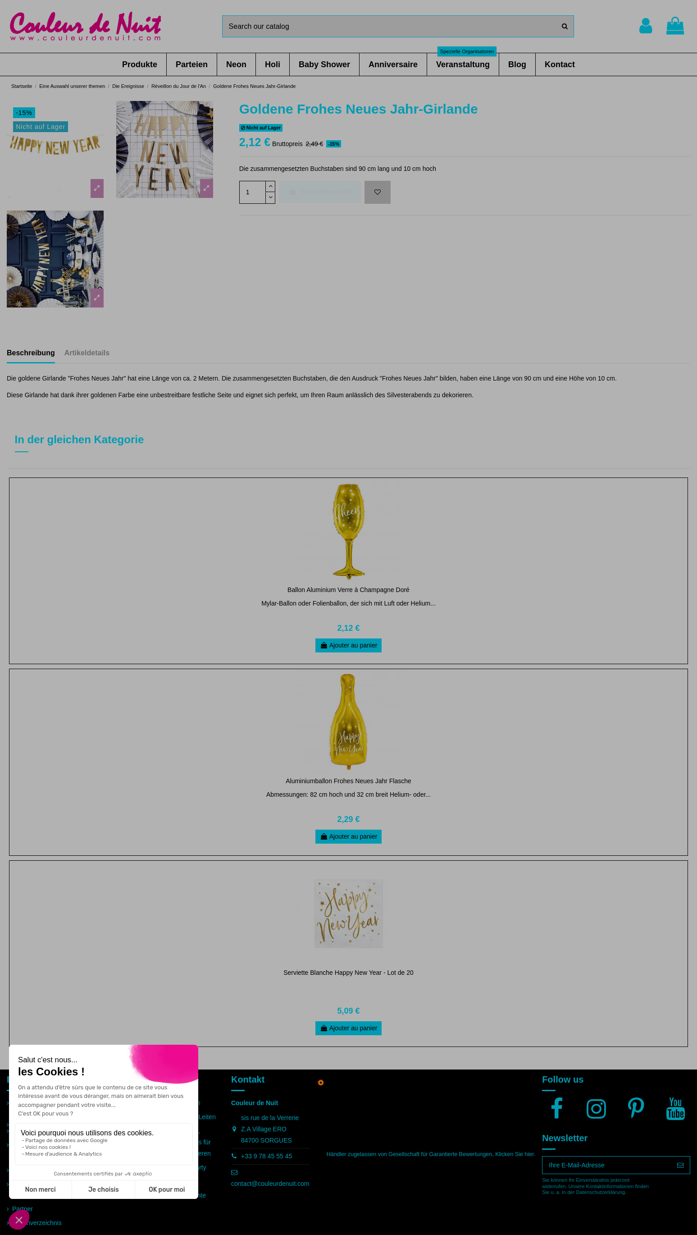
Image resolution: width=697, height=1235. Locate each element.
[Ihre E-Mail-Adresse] (606, 1165)
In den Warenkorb (319, 191)
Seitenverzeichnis (37, 1222)
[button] (139, 64)
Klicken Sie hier (514, 1154)
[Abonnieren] (680, 1165)
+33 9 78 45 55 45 (266, 1156)
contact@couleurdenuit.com (270, 1183)
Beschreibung (31, 353)
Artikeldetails (86, 353)
